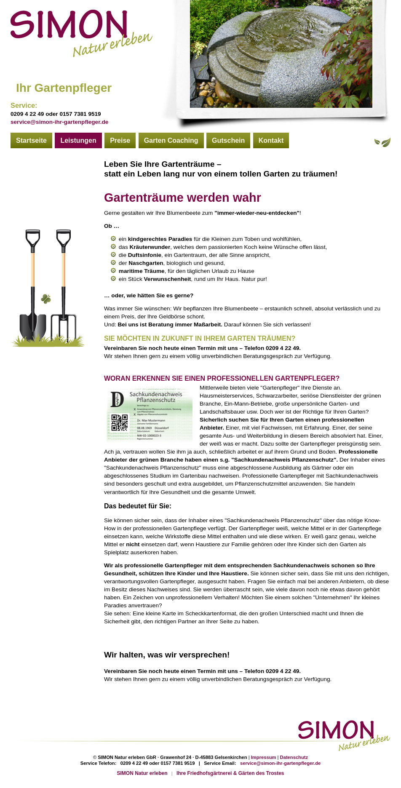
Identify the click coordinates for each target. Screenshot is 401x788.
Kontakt (271, 140)
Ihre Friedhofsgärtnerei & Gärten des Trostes (230, 773)
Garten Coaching (171, 140)
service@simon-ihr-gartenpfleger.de (59, 122)
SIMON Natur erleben (142, 773)
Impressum (263, 757)
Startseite (31, 140)
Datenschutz (294, 757)
